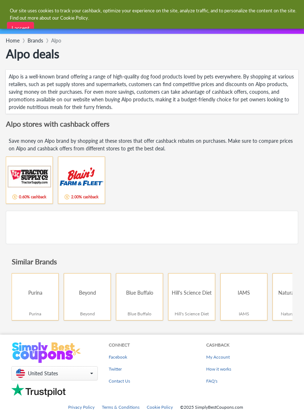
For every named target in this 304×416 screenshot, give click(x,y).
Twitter (115, 369)
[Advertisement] (152, 227)
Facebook (118, 357)
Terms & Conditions (120, 407)
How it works (218, 369)
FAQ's (211, 381)
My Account (218, 357)
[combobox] (98, 27)
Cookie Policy (160, 407)
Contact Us (119, 381)
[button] (54, 373)
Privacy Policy (81, 407)
